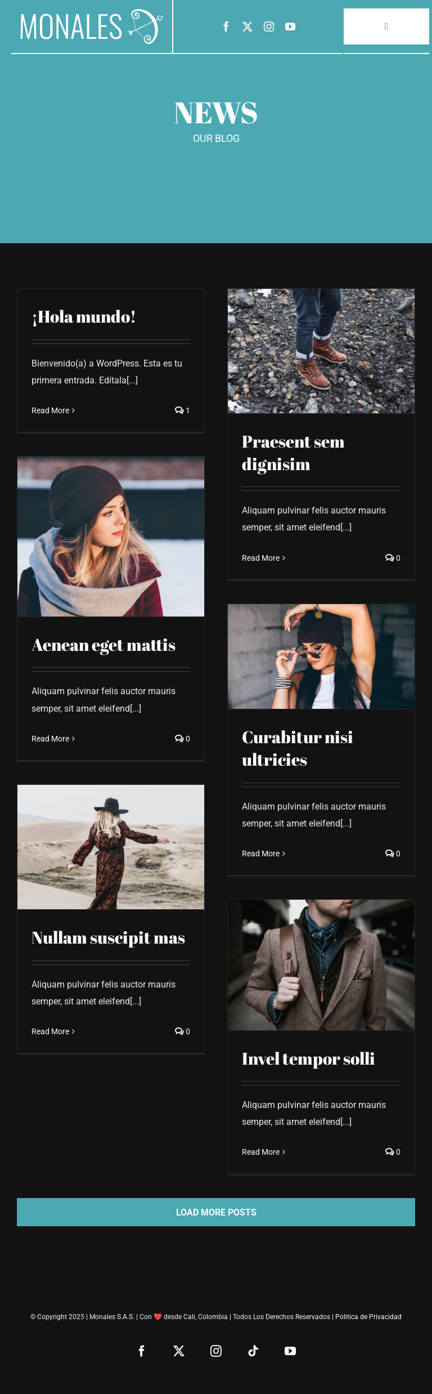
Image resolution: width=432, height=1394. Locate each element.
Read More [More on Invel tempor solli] (261, 1151)
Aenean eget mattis (104, 644)
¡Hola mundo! (84, 316)
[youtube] (290, 26)
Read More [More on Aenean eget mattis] (50, 738)
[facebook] (226, 26)
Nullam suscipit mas (108, 937)
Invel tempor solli (308, 1058)
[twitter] (247, 26)
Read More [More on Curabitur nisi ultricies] (261, 853)
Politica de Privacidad (368, 1317)
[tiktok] (253, 1351)
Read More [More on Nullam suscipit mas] (50, 1031)
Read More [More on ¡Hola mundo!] (50, 410)
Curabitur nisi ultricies (297, 748)
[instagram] (269, 26)
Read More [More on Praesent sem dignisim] (261, 557)
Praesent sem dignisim (293, 452)
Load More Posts (216, 1212)
